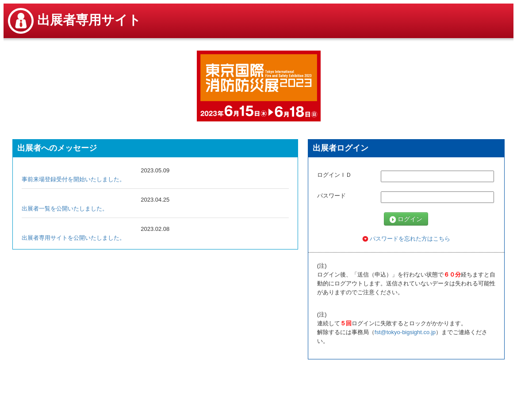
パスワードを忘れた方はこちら (406, 238)
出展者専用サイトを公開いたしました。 (73, 237)
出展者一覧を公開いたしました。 (65, 208)
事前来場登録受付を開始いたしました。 (73, 179)
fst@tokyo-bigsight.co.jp (405, 332)
